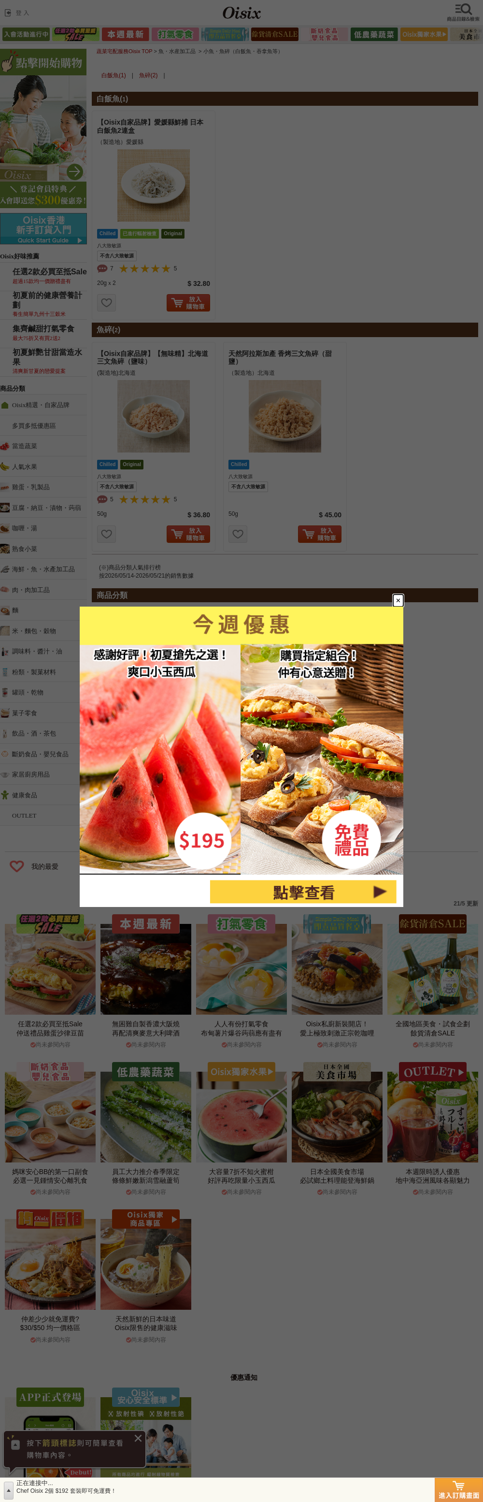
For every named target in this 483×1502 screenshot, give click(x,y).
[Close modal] (405, 594)
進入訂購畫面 (459, 1490)
